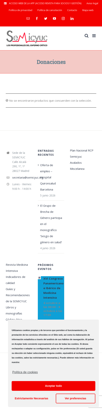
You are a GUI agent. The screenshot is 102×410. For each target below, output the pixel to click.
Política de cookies (25, 372)
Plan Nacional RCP (81, 150)
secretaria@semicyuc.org (22, 177)
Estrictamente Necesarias (31, 398)
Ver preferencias (75, 398)
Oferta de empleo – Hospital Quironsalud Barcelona (48, 177)
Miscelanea (77, 169)
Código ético (14, 319)
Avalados (76, 162)
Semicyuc (76, 156)
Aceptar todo (53, 385)
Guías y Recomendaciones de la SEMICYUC (18, 295)
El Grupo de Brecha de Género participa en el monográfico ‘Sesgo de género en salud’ (51, 224)
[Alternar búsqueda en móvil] (86, 36)
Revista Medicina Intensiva (17, 268)
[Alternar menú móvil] (94, 36)
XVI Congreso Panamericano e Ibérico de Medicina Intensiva (53, 288)
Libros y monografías (14, 310)
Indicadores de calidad (15, 280)
